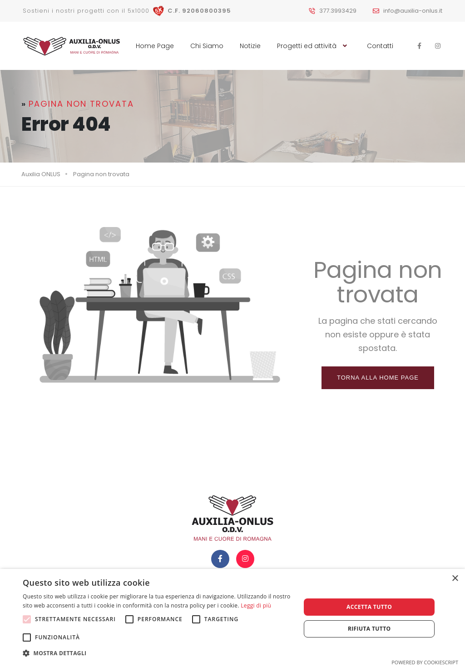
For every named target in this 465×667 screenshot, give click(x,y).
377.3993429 (337, 10)
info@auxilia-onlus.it (412, 10)
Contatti (380, 45)
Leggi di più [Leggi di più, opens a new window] (256, 605)
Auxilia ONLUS (40, 174)
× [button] (454, 578)
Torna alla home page (378, 377)
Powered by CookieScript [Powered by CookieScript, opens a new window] (424, 662)
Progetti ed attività (314, 45)
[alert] (232, 618)
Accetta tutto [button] (369, 607)
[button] (157, 653)
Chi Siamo (206, 45)
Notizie (250, 45)
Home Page (155, 45)
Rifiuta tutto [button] (369, 628)
